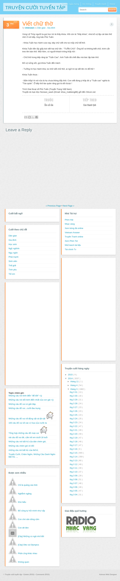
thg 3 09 (74, 475)
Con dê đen (23, 528)
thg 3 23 (74, 422)
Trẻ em (12, 274)
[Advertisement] (21, 333)
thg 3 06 (74, 487)
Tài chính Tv (70, 249)
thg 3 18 (74, 441)
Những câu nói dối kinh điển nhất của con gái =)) (31, 400)
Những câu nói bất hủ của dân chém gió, (27, 441)
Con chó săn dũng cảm (28, 519)
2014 (70, 378)
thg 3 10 (74, 472)
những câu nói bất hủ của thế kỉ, (23, 450)
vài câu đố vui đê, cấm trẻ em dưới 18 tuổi (28, 437)
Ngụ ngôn (13, 253)
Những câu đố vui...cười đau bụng (24, 408)
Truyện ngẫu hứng (70, 4)
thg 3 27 (74, 407)
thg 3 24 (74, 418)
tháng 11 (74, 381)
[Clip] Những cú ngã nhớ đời (31, 536)
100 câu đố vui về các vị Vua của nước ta (28, 423)
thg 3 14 (74, 456)
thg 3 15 (74, 453)
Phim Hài (69, 220)
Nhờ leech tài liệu (73, 245)
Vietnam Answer (72, 232)
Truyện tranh (100, 4)
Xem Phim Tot (71, 241)
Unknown (30, 28)
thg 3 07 (74, 483)
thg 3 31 (74, 392)
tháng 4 (74, 385)
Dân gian (41, 28)
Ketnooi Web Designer (108, 574)
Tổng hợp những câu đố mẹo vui (28, 433)
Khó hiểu (22, 502)
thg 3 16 (74, 449)
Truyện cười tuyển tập (35, 7)
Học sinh (13, 244)
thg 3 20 (74, 434)
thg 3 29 (74, 399)
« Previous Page (54, 206)
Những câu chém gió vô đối (21, 446)
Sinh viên (13, 261)
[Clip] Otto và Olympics (28, 545)
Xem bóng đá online (74, 228)
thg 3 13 (74, 460)
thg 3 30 (74, 396)
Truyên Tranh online (74, 236)
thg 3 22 (74, 426)
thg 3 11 (74, 468)
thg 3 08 (74, 479)
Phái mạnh (13, 257)
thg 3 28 (74, 403)
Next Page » (68, 206)
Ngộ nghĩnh (14, 248)
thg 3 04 (74, 494)
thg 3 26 (74, 411)
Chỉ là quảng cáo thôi (27, 485)
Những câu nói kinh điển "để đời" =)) (25, 395)
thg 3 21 (74, 430)
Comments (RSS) (43, 574)
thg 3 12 (74, 464)
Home (112, 4)
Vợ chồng (86, 4)
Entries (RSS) (29, 574)
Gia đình (51, 28)
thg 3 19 (74, 438)
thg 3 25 (74, 415)
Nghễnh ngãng (25, 493)
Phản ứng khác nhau (27, 553)
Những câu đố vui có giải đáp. (22, 404)
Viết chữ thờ (37, 23)
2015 (70, 374)
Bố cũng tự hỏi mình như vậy (31, 510)
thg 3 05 (74, 491)
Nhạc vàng (70, 224)
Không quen (23, 562)
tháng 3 (74, 389)
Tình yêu (13, 269)
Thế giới (12, 265)
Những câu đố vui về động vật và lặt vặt (31, 418)
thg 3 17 (74, 445)
